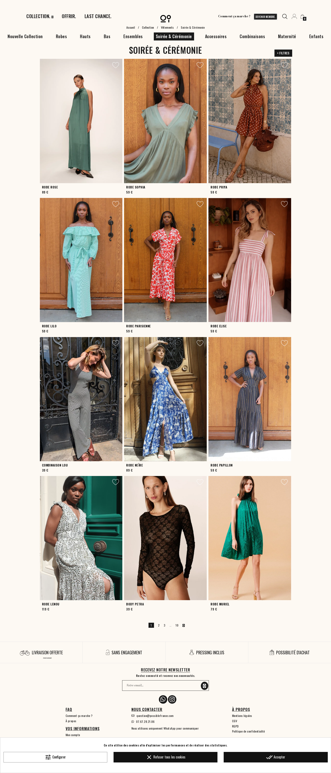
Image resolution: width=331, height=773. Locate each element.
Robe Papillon (222, 465)
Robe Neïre (134, 465)
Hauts (85, 36)
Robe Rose (50, 187)
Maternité (287, 36)
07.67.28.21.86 (145, 721)
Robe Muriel (220, 604)
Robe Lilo (49, 326)
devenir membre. (265, 17)
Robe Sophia (135, 187)
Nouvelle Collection (25, 36)
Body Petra (135, 604)
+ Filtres (283, 53)
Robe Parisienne (138, 326)
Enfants (316, 36)
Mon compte (73, 735)
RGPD (235, 726)
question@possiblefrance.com (155, 715)
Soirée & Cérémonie (174, 36)
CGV (234, 721)
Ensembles (133, 36)
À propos (71, 721)
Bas (107, 36)
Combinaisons (252, 36)
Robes (61, 36)
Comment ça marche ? (234, 16)
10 (177, 625)
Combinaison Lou (55, 465)
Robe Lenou (50, 604)
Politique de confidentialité (248, 731)
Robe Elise (219, 326)
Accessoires (216, 36)
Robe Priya (219, 187)
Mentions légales (242, 715)
